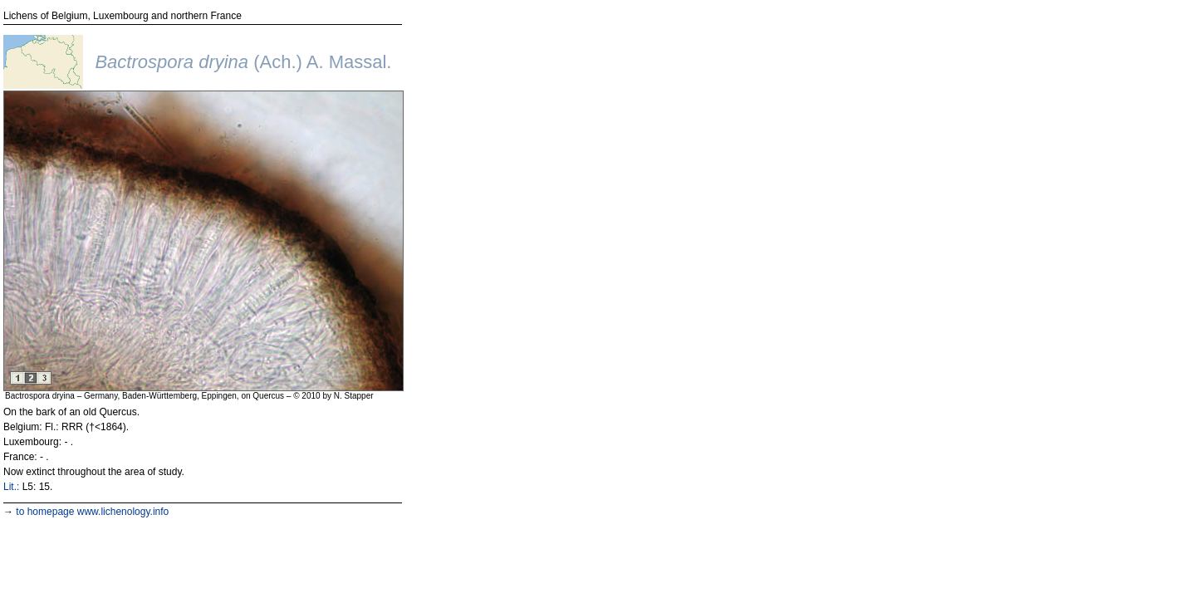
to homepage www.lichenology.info (92, 511)
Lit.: (11, 487)
